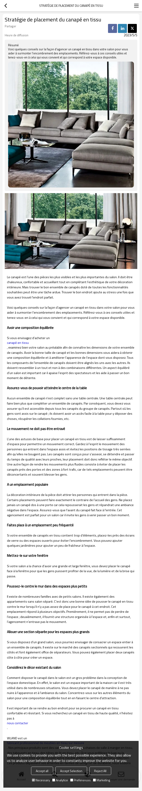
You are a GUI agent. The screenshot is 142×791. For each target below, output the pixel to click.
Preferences (80, 780)
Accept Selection (71, 770)
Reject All (100, 770)
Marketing (101, 780)
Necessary (41, 780)
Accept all (42, 770)
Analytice (60, 780)
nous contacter (17, 723)
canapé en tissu (18, 342)
